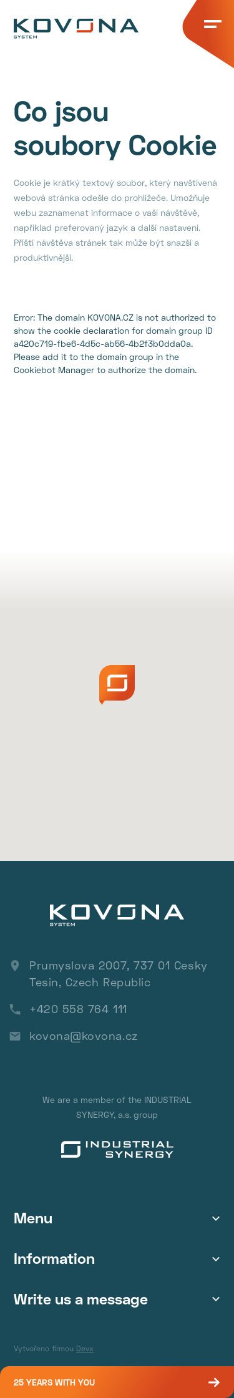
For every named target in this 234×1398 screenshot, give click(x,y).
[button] (117, 685)
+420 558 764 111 (78, 1009)
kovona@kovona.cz (83, 1035)
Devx (85, 1348)
